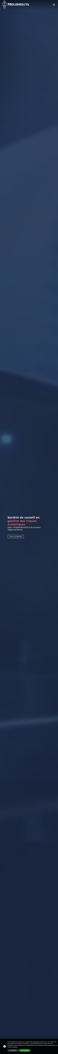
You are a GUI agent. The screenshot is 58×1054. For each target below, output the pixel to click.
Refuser (13, 1050)
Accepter (24, 1050)
